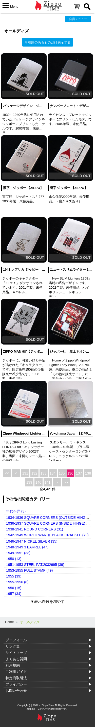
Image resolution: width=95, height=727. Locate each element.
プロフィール (16, 640)
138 (88, 473)
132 (34, 473)
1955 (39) (13, 576)
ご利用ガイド (16, 672)
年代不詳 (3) (16, 511)
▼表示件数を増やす (47, 601)
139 (29, 482)
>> (66, 482)
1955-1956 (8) (17, 582)
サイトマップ (16, 653)
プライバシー (16, 684)
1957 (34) (13, 594)
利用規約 (13, 665)
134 (52, 473)
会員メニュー (78, 19)
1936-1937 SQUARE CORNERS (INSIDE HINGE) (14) (49, 523)
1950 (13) (13, 559)
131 (25, 473)
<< (7, 473)
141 (47, 482)
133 (43, 473)
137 (79, 473)
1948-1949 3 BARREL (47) (27, 547)
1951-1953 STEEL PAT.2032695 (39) (35, 565)
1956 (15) (13, 588)
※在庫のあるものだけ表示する (48, 42)
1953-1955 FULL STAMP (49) (29, 570)
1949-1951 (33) (18, 553)
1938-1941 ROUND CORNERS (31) (34, 529)
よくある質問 (16, 659)
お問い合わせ (16, 691)
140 (38, 482)
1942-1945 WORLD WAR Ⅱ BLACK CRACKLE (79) (47, 535)
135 (62, 473)
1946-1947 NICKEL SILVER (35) (31, 541)
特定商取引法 (16, 678)
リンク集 (13, 646)
